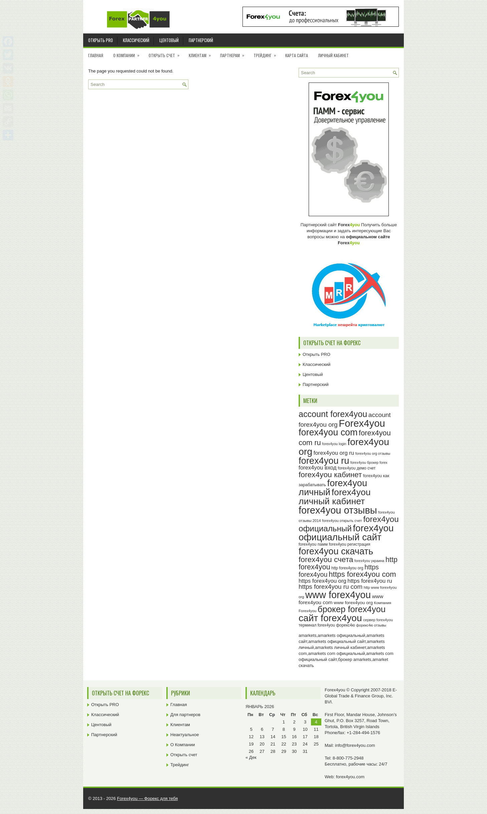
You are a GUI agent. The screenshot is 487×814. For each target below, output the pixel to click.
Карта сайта (296, 55)
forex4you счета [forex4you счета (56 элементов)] (326, 559)
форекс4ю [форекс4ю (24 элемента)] (345, 625)
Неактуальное (184, 734)
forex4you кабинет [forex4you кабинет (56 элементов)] (330, 474)
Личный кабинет (333, 55)
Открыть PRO (100, 40)
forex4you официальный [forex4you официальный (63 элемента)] (349, 524)
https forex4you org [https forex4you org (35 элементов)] (322, 581)
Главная (95, 55)
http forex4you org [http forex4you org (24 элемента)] (347, 568)
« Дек (251, 757)
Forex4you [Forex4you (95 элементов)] (362, 423)
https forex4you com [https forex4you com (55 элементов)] (362, 574)
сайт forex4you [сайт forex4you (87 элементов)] (330, 618)
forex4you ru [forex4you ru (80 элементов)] (324, 460)
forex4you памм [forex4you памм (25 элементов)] (313, 544)
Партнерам (234, 53)
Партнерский (201, 40)
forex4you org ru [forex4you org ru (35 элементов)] (334, 453)
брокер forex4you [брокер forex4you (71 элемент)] (352, 609)
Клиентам (202, 53)
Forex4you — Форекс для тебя (147, 798)
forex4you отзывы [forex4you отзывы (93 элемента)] (338, 510)
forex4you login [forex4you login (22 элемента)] (334, 444)
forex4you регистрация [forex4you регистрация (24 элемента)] (349, 544)
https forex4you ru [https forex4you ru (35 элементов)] (369, 581)
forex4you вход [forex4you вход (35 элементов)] (318, 467)
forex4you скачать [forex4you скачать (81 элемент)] (336, 551)
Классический (136, 40)
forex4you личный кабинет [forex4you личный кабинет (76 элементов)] (335, 496)
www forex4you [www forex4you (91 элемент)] (338, 594)
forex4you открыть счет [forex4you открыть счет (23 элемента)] (342, 521)
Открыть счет (166, 53)
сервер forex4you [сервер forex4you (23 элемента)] (378, 620)
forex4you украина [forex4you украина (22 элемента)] (369, 561)
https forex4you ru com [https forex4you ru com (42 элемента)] (330, 586)
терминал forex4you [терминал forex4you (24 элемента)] (317, 625)
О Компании (128, 53)
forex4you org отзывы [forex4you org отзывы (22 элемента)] (372, 453)
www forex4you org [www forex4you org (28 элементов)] (353, 602)
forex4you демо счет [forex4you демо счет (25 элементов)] (356, 468)
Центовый (169, 40)
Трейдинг (267, 53)
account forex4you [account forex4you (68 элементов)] (333, 414)
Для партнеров (185, 714)
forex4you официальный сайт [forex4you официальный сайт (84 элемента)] (346, 533)
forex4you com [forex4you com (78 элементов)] (328, 432)
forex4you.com (350, 776)
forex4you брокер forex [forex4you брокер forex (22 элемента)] (368, 462)
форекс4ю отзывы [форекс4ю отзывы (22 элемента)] (371, 625)
